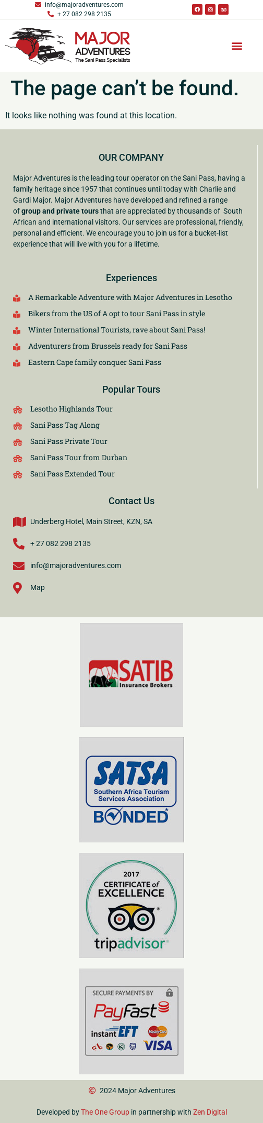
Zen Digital (210, 1112)
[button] (236, 45)
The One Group (105, 1112)
